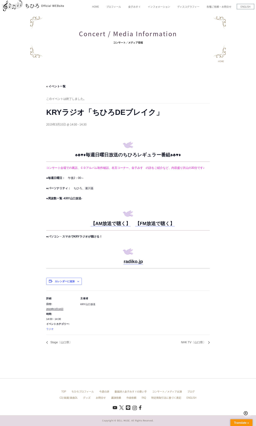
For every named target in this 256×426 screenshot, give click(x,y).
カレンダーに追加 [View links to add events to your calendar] (65, 281)
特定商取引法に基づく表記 (166, 397)
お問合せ (101, 397)
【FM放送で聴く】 (155, 223)
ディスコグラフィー (188, 6)
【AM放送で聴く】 (110, 223)
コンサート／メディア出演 (167, 391)
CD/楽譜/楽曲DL (69, 397)
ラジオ (50, 328)
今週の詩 (104, 391)
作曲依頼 (131, 397)
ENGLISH (245, 6)
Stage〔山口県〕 (61, 342)
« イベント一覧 (56, 86)
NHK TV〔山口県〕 (193, 342)
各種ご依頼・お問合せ (219, 6)
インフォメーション (159, 6)
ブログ (191, 391)
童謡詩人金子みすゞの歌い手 (130, 391)
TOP (63, 391)
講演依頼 (116, 397)
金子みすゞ (134, 6)
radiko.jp (133, 261)
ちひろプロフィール (82, 391)
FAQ (144, 397)
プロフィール (113, 6)
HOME (95, 6)
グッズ (86, 397)
